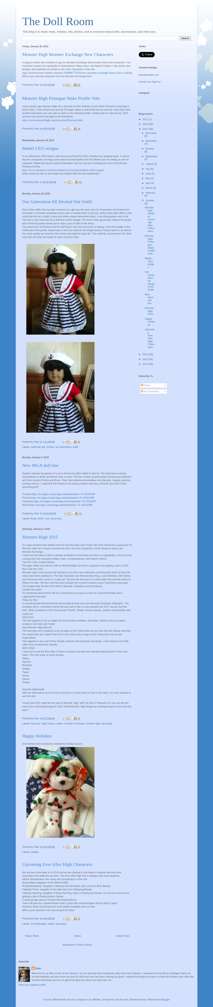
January (149, 200)
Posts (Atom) (85, 944)
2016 (146, 124)
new (47, 518)
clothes (50, 446)
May (148, 178)
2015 (146, 129)
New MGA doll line (40, 465)
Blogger (165, 999)
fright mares (48, 723)
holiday (35, 852)
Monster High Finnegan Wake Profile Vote (61, 98)
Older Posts (122, 935)
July (148, 168)
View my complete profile (32, 984)
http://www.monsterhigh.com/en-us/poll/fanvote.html (52, 120)
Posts (145, 385)
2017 (146, 119)
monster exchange (74, 723)
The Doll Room (58, 21)
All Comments (150, 391)
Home (77, 935)
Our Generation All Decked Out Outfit (57, 201)
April (148, 183)
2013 (146, 359)
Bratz (34, 518)
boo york (35, 723)
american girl (38, 446)
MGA (41, 518)
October (149, 148)
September (151, 156)
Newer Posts (32, 935)
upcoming (56, 518)
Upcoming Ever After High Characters (57, 864)
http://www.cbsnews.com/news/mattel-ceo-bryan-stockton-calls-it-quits (63, 170)
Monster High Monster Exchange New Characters (67, 54)
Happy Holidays (37, 735)
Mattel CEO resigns (40, 148)
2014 (146, 354)
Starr (38, 968)
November (151, 140)
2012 (146, 364)
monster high (93, 723)
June (148, 173)
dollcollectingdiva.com (149, 75)
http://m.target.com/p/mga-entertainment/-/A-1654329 (64, 501)
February (150, 192)
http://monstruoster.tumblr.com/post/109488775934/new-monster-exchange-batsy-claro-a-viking (77, 72)
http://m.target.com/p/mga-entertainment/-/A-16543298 (63, 494)
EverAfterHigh (38, 923)
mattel (59, 723)
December (151, 133)
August (149, 163)
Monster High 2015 (40, 536)
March (149, 187)
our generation (63, 446)
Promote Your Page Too (150, 82)
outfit (75, 446)
